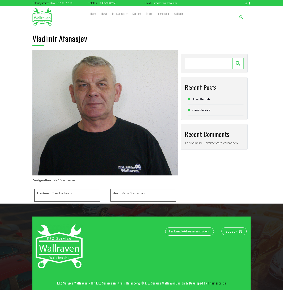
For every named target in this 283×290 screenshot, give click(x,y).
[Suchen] (237, 63)
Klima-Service (201, 110)
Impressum (163, 14)
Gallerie (179, 14)
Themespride (216, 283)
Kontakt (136, 14)
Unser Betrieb (201, 99)
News (104, 14)
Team (149, 14)
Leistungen (118, 14)
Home (93, 14)
